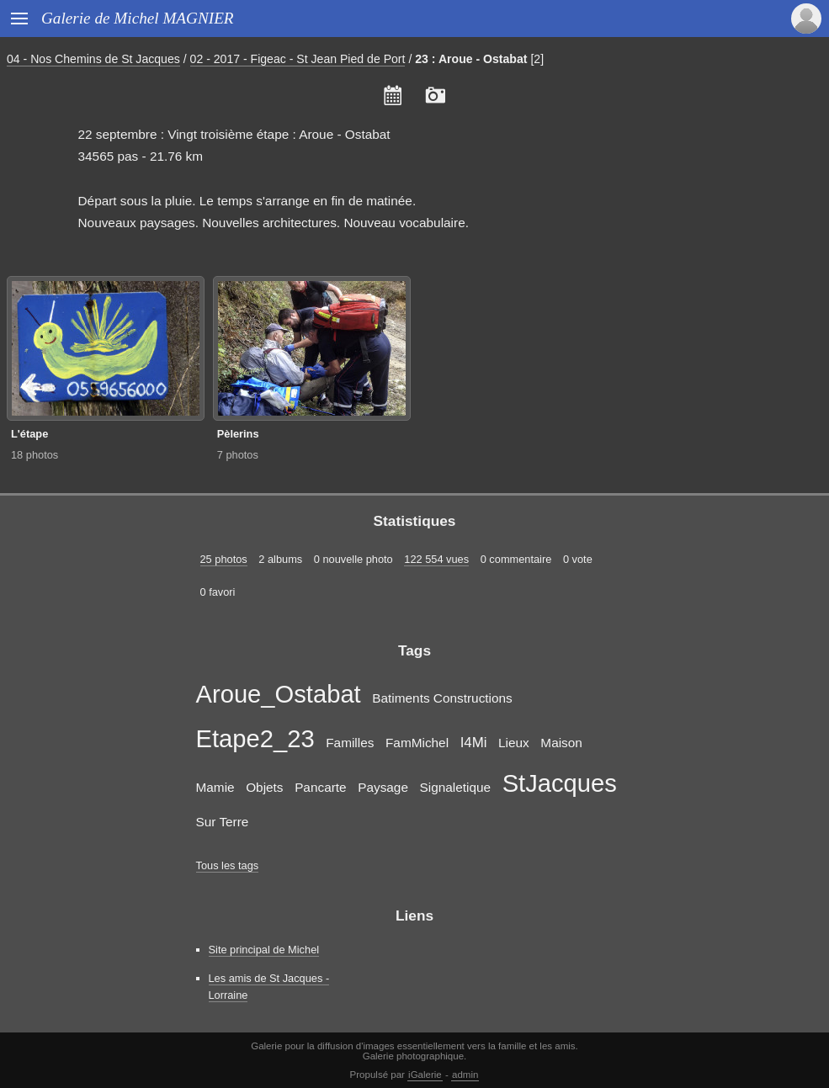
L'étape (29, 433)
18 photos (34, 454)
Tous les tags (227, 865)
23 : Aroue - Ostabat (471, 59)
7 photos (237, 454)
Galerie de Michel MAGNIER (137, 18)
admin (465, 1074)
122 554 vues (436, 559)
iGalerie (425, 1074)
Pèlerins (238, 433)
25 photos (223, 559)
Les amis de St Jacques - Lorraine (269, 986)
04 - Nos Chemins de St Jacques (93, 59)
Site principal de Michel (264, 949)
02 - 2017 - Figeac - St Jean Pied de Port (298, 59)
